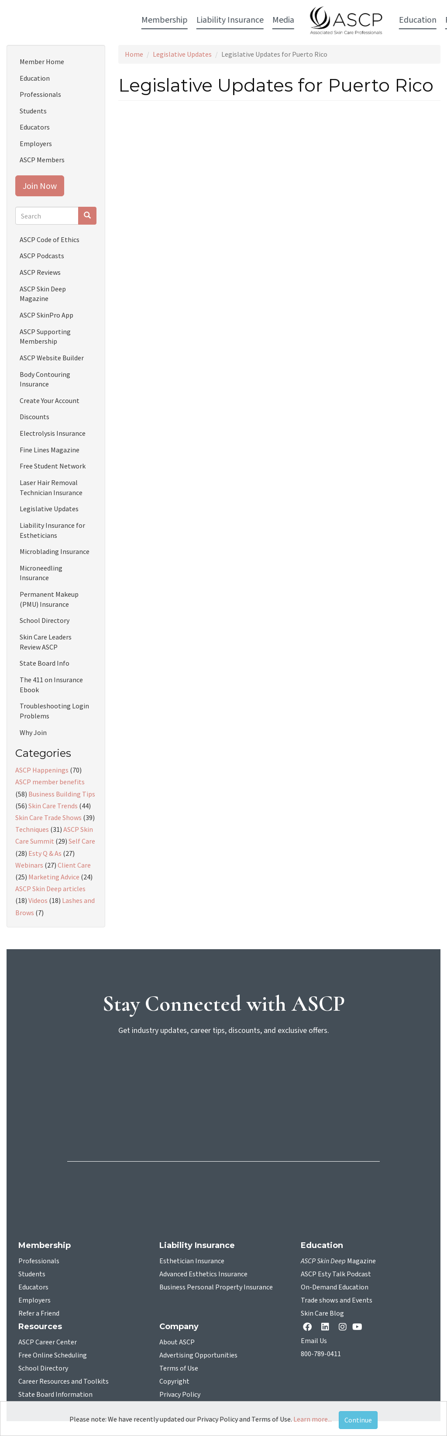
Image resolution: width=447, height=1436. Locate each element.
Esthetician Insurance (191, 1261)
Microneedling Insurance (41, 573)
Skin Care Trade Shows (48, 817)
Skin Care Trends (53, 805)
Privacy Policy (179, 1394)
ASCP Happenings (42, 770)
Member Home (42, 61)
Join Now (40, 185)
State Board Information (55, 1394)
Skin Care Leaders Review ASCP (46, 642)
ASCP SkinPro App (46, 315)
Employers (36, 143)
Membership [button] (40, 20)
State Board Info (44, 663)
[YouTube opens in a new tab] (359, 1326)
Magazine (338, 1261)
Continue (358, 1419)
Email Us (314, 1341)
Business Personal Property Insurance (216, 1287)
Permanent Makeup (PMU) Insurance (49, 599)
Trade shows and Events (336, 1300)
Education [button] (294, 20)
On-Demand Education (334, 1287)
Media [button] (159, 20)
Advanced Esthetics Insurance (203, 1274)
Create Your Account (49, 400)
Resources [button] (340, 20)
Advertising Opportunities (198, 1355)
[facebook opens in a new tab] (309, 1327)
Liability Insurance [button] (106, 20)
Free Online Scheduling (52, 1355)
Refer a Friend (38, 1313)
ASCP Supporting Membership (45, 336)
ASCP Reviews (40, 272)
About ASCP (177, 1342)
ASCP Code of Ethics (49, 239)
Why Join (33, 732)
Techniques (32, 829)
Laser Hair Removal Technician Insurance (51, 487)
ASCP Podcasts (42, 255)
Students (33, 110)
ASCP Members (42, 159)
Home (134, 54)
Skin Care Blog (322, 1313)
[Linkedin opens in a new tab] (327, 1327)
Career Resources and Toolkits (63, 1381)
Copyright (174, 1381)
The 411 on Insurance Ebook (51, 684)
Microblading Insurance (54, 551)
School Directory (44, 620)
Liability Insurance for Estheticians (52, 530)
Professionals (40, 94)
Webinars (29, 865)
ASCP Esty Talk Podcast (336, 1274)
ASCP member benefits (50, 781)
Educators (35, 127)
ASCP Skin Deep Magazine (43, 293)
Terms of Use (178, 1368)
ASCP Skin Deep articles (50, 888)
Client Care (74, 865)
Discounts (34, 416)
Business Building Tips (61, 794)
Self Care (82, 841)
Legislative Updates (182, 54)
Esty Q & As (45, 853)
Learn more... (312, 1419)
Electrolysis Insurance (53, 433)
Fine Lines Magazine (49, 449)
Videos (38, 900)
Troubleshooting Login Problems (54, 710)
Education (35, 78)
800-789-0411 (321, 1354)
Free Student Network (53, 466)
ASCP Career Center (47, 1342)
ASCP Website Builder (52, 357)
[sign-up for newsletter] (223, 1076)
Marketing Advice (53, 876)
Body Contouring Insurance (45, 379)
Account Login (398, 20)
